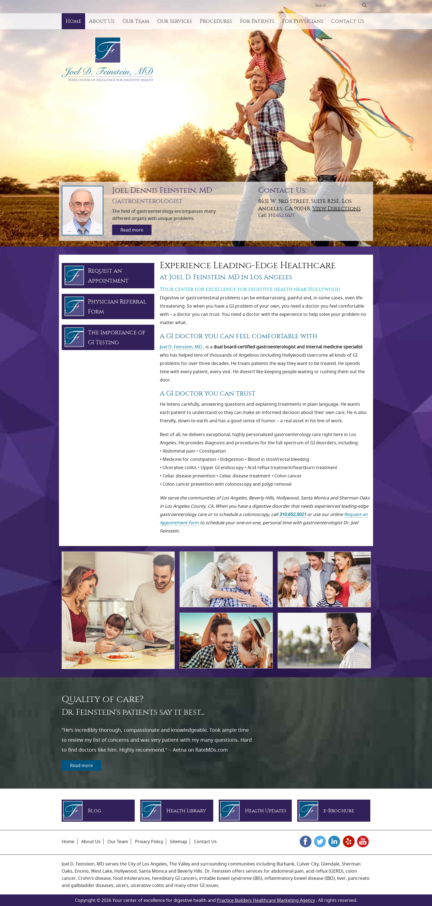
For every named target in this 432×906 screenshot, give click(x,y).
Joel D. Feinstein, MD (181, 347)
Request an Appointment (108, 275)
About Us (102, 21)
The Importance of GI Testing (116, 337)
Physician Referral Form (117, 306)
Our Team (135, 21)
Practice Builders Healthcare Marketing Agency (266, 900)
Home (73, 21)
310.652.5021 (281, 215)
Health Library (186, 811)
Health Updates (265, 811)
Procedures (216, 21)
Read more (131, 230)
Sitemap (178, 841)
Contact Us (347, 21)
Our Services (174, 21)
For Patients (257, 21)
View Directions (336, 208)
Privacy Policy (149, 841)
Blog (94, 811)
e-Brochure (338, 811)
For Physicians (302, 21)
